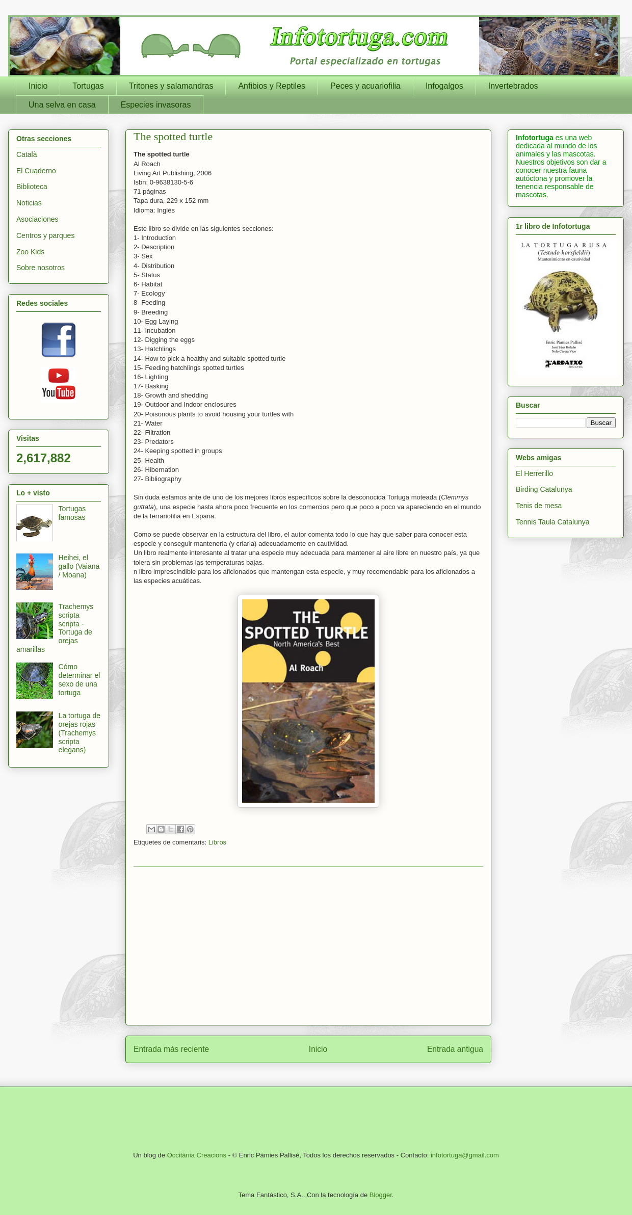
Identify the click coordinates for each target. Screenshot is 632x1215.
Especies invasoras (156, 104)
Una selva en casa (62, 104)
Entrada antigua (455, 1049)
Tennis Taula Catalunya (553, 522)
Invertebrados (513, 86)
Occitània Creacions (196, 1155)
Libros (217, 842)
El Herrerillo (534, 473)
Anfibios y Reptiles (271, 86)
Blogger (381, 1195)
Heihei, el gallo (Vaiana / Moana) (79, 566)
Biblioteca (31, 186)
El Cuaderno (36, 171)
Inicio (38, 86)
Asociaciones (37, 219)
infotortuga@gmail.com (465, 1155)
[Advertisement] (308, 946)
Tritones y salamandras (171, 86)
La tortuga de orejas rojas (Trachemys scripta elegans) (80, 732)
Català (26, 154)
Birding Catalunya (544, 489)
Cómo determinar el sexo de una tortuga (79, 679)
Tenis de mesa (539, 505)
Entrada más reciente (171, 1049)
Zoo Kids (30, 252)
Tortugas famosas (72, 513)
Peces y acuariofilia (365, 86)
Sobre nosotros (40, 267)
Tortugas (87, 86)
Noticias (29, 203)
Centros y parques (45, 235)
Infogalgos (444, 86)
